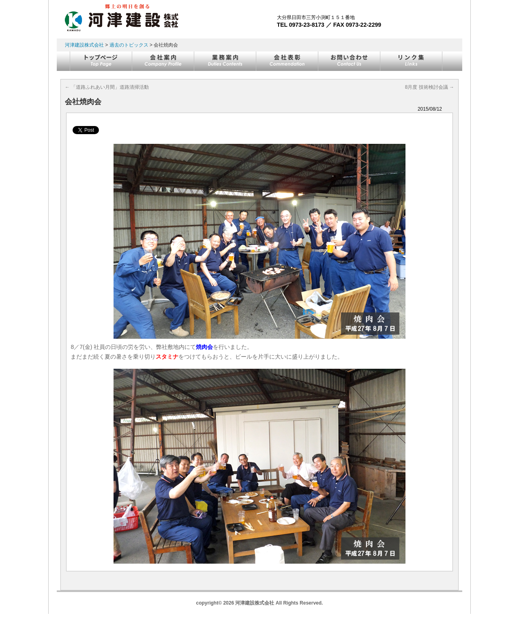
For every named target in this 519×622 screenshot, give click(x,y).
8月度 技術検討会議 (429, 87)
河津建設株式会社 (84, 45)
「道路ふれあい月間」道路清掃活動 (107, 87)
